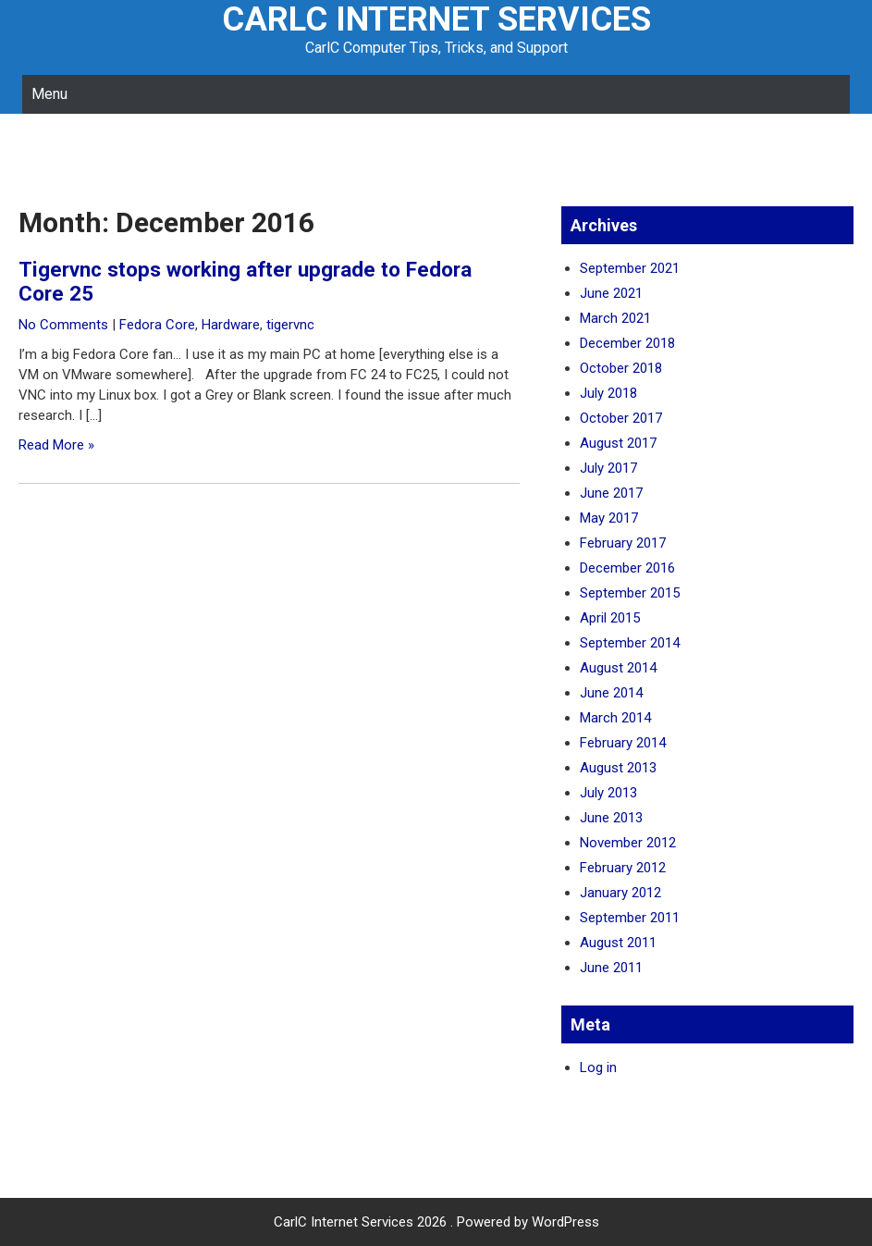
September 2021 (630, 268)
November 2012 (628, 842)
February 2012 (623, 867)
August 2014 (618, 668)
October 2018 (621, 368)
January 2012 (620, 892)
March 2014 (615, 717)
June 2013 (611, 817)
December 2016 (627, 568)
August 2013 (618, 767)
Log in (598, 1067)
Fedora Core (157, 324)
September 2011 (630, 917)
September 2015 (630, 593)
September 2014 (630, 643)
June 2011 (611, 967)
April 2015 (610, 618)
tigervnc (290, 324)
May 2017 (609, 518)
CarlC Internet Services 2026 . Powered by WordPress (436, 1222)
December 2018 (627, 343)
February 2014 (623, 742)
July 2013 (608, 792)
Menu (49, 94)
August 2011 (618, 942)
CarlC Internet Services (436, 19)
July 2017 (608, 468)
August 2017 (618, 443)
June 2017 (611, 493)
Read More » (56, 445)
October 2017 (621, 418)
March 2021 (615, 318)
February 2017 (623, 543)
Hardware (231, 324)
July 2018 (608, 393)
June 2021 (611, 293)
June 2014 (611, 693)
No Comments (63, 324)
